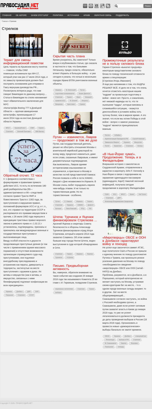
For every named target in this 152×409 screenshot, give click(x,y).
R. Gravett (73, 101)
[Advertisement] (76, 376)
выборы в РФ (124, 340)
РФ (90, 208)
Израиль (79, 201)
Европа (123, 343)
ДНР (28, 291)
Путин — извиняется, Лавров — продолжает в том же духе (75, 138)
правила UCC (60, 101)
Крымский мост (20, 128)
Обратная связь (102, 15)
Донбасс (20, 291)
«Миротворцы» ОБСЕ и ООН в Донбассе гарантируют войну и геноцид (124, 241)
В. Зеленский (71, 90)
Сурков (82, 104)
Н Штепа (70, 257)
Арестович (71, 104)
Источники (73, 15)
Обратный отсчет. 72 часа (22, 175)
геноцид (121, 347)
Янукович (134, 343)
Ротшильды (110, 340)
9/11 (114, 194)
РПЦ (82, 208)
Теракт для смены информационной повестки (23, 61)
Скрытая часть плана (69, 56)
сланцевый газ (140, 336)
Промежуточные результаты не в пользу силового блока (123, 62)
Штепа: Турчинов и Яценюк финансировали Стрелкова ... (75, 218)
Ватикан (58, 208)
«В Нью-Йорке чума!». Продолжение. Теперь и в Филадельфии (121, 157)
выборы (58, 292)
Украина (58, 90)
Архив (86, 15)
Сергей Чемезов (138, 139)
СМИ (32, 128)
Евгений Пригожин (23, 131)
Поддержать (122, 15)
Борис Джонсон (84, 93)
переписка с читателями (64, 289)
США (107, 194)
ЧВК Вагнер (39, 131)
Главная (6, 15)
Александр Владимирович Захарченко (119, 201)
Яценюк (90, 254)
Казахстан (117, 146)
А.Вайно (117, 135)
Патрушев (9, 295)
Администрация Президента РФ (116, 139)
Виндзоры (59, 104)
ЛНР (36, 291)
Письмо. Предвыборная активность (70, 267)
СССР (31, 295)
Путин (82, 90)
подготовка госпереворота (64, 93)
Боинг (132, 194)
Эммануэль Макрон (112, 142)
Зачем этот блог (39, 15)
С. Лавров (68, 201)
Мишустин (138, 142)
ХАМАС (80, 205)
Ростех (107, 135)
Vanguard (88, 97)
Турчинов (58, 257)
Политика (58, 15)
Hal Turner (142, 194)
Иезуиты (85, 101)
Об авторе (21, 15)
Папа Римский (71, 208)
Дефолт (90, 205)
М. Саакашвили (110, 343)
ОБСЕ (107, 336)
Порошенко (109, 347)
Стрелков (9, 131)
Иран (78, 97)
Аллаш (140, 146)
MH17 (8, 128)
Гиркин (41, 128)
